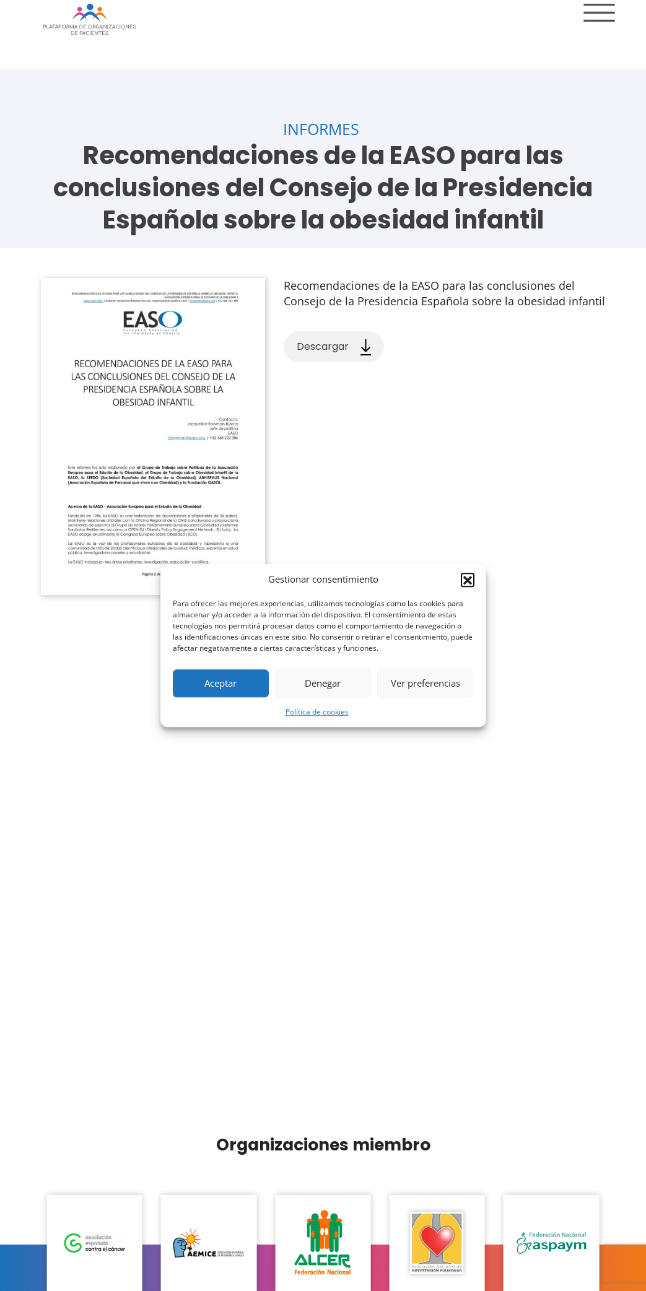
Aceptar (220, 683)
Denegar (323, 683)
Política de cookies (317, 711)
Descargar (334, 347)
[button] (467, 579)
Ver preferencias (425, 683)
